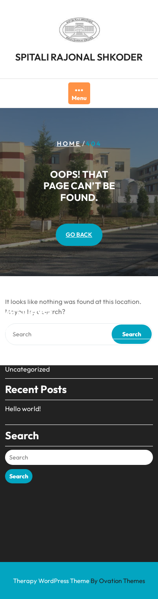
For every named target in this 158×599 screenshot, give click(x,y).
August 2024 (24, 306)
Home (69, 144)
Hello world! (23, 385)
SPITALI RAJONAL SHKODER (79, 56)
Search (18, 453)
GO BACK (79, 234)
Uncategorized (27, 345)
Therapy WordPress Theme (79, 581)
